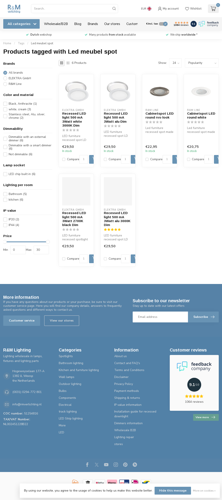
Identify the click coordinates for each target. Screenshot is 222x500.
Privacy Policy (123, 384)
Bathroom (18, 194)
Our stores (112, 23)
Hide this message (172, 490)
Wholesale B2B (125, 430)
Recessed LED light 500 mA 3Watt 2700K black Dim (74, 219)
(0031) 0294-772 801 (27, 392)
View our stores (61, 320)
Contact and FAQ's (127, 363)
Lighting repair (124, 437)
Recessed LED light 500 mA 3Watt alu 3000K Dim (117, 219)
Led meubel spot (42, 43)
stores (118, 444)
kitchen (16, 199)
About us (120, 356)
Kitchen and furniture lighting (79, 370)
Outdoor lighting (70, 384)
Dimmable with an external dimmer (27, 138)
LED (61, 432)
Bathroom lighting (71, 363)
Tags (21, 43)
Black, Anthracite (23, 103)
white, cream (20, 109)
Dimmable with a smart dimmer (30, 147)
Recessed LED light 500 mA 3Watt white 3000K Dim (74, 119)
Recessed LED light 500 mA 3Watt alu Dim (116, 117)
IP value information (128, 405)
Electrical (65, 405)
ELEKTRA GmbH (20, 78)
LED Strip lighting (71, 418)
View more (205, 417)
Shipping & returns (127, 398)
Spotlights (66, 356)
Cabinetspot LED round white (201, 115)
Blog (77, 23)
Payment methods (126, 391)
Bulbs (63, 391)
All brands (16, 72)
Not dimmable (20, 154)
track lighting (68, 411)
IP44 (14, 225)
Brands (93, 23)
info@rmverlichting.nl (27, 404)
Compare (73, 159)
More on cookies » (204, 490)
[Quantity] (83, 159)
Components (67, 398)
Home (7, 43)
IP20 (14, 219)
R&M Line (15, 84)
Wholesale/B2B (56, 23)
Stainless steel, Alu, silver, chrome (27, 116)
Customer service (21, 320)
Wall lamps (66, 377)
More (62, 425)
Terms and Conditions (129, 370)
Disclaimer (121, 377)
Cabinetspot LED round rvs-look (159, 115)
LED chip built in (22, 174)
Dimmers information (128, 423)
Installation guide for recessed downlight (135, 413)
